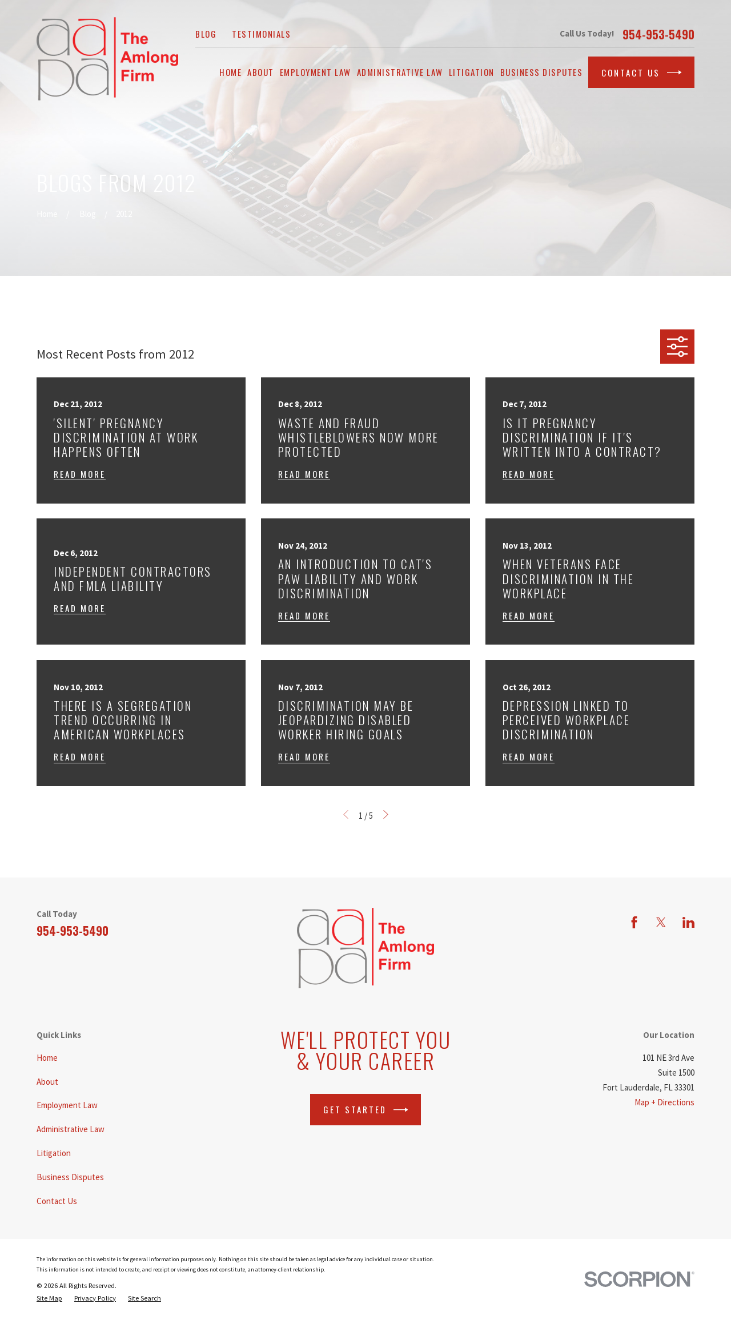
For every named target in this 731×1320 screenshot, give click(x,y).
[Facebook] (634, 922)
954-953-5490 (658, 34)
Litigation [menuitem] (472, 72)
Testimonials (261, 33)
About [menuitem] (260, 72)
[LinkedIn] (688, 922)
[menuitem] (49, 1298)
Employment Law (67, 1105)
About (47, 1081)
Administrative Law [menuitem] (400, 72)
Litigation (54, 1153)
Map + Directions (664, 1102)
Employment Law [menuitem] (315, 72)
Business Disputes (70, 1177)
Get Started (365, 1109)
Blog (205, 33)
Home (47, 1057)
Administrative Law (71, 1129)
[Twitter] (661, 922)
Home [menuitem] (230, 72)
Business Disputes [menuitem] (541, 72)
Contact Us (641, 72)
